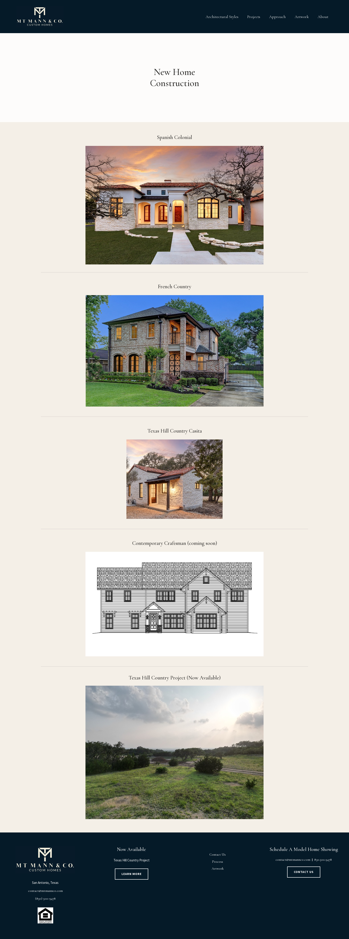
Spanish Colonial (174, 137)
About (323, 16)
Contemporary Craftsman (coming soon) (174, 543)
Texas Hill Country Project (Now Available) (175, 678)
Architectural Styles (222, 16)
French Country (174, 286)
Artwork (302, 16)
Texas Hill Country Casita (174, 431)
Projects (253, 16)
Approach (277, 16)
